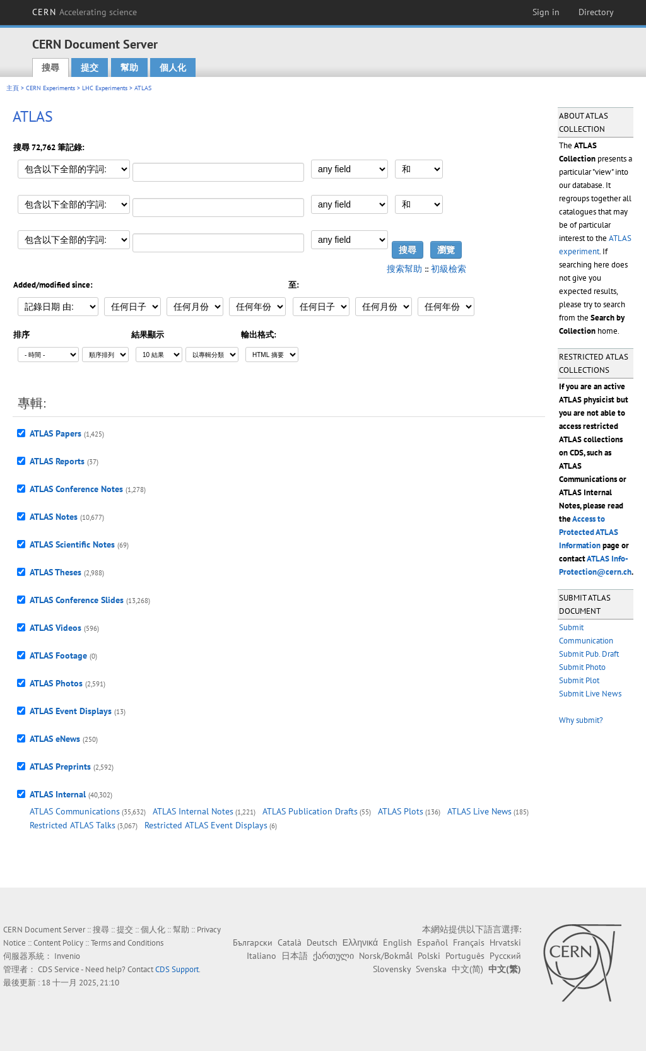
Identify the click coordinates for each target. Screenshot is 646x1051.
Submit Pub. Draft (589, 654)
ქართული (333, 955)
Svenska (431, 969)
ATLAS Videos (55, 627)
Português (464, 955)
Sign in (546, 12)
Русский (505, 955)
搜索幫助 (404, 268)
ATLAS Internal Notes (193, 811)
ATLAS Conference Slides (77, 600)
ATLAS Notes (54, 516)
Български (253, 942)
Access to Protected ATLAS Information (588, 532)
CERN (84, 12)
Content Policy (58, 942)
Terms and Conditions (127, 942)
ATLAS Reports (57, 461)
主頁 (12, 88)
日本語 (294, 955)
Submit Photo (582, 667)
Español (432, 942)
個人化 (173, 67)
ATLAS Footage (58, 655)
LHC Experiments (104, 88)
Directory (596, 12)
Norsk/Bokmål (386, 955)
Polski (429, 955)
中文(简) (467, 969)
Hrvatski (505, 942)
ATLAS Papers (55, 433)
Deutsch (322, 942)
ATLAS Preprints (60, 766)
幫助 (129, 67)
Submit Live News (590, 693)
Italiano (261, 955)
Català (290, 942)
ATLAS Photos (56, 683)
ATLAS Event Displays (71, 711)
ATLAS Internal (58, 794)
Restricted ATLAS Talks (72, 825)
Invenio (67, 956)
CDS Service (58, 969)
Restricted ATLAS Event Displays (205, 825)
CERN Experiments (50, 88)
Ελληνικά (360, 942)
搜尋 (50, 67)
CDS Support (177, 969)
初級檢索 (448, 268)
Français (468, 942)
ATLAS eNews (55, 738)
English (397, 942)
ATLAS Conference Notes (76, 489)
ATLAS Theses (55, 572)
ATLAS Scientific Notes (72, 544)
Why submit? (581, 720)
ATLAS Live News (479, 811)
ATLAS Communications (75, 811)
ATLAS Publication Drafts (310, 811)
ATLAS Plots (400, 811)
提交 (89, 67)
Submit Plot (579, 680)
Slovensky (392, 969)
